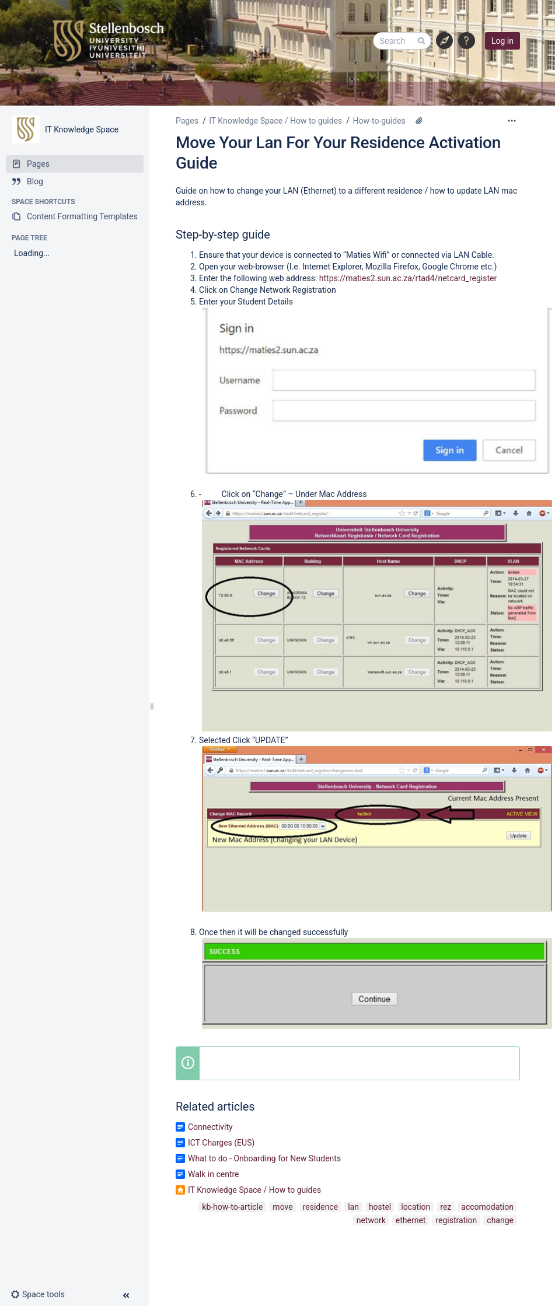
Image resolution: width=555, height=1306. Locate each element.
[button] (467, 41)
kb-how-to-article (232, 1207)
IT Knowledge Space (81, 129)
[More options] (512, 120)
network (371, 1220)
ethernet (411, 1220)
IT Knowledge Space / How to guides (275, 120)
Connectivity (210, 1127)
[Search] (402, 41)
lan (353, 1207)
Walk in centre (213, 1174)
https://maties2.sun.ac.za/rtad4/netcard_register (408, 278)
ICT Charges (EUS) (221, 1142)
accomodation (487, 1207)
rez (445, 1207)
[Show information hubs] (444, 41)
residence (320, 1207)
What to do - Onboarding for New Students (264, 1158)
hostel (380, 1207)
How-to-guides (379, 120)
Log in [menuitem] (502, 40)
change (500, 1220)
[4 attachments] (419, 120)
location (415, 1207)
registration (456, 1220)
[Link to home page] (108, 41)
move (282, 1207)
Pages (187, 120)
